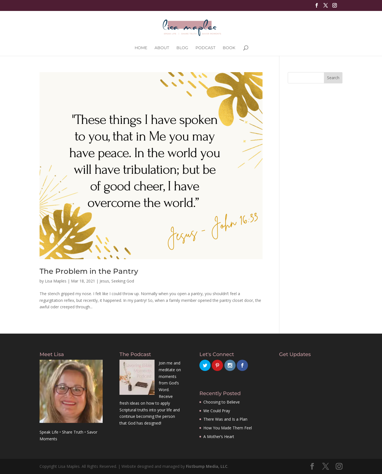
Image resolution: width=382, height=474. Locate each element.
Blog (182, 48)
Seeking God (122, 281)
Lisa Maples (55, 281)
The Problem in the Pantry (89, 271)
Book (229, 48)
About (162, 48)
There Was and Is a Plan (225, 419)
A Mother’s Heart (218, 436)
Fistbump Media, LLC (206, 466)
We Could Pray (216, 410)
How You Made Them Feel (227, 427)
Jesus (104, 281)
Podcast (205, 48)
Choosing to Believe (221, 402)
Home (141, 48)
